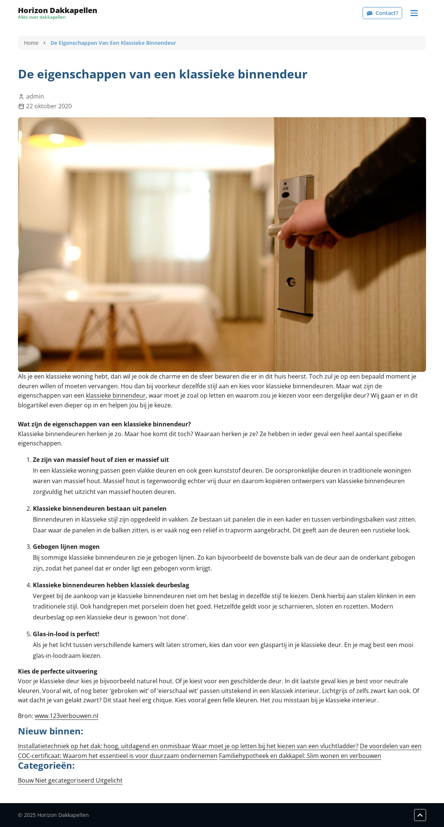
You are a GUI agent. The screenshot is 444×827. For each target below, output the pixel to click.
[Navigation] (414, 13)
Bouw (26, 780)
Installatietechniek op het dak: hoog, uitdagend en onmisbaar (104, 746)
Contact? (382, 12)
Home (31, 42)
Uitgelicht (109, 780)
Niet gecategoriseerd (65, 780)
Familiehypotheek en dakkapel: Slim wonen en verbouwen (300, 756)
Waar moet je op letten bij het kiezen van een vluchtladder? (275, 746)
